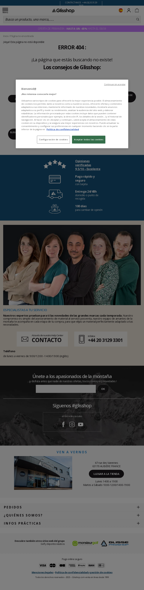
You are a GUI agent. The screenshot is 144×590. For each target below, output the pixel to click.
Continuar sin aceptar (114, 84)
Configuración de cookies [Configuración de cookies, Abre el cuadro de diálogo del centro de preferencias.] (53, 139)
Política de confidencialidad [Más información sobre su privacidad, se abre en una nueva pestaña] (62, 129)
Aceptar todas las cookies (88, 139)
